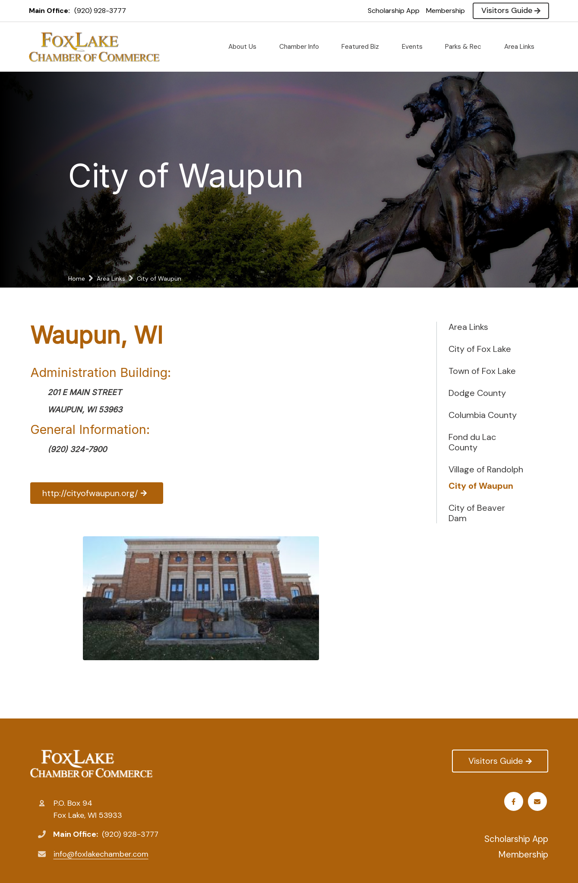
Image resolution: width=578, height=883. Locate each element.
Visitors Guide (510, 10)
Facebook (515, 801)
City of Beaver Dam (477, 513)
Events (416, 46)
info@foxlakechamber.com (101, 854)
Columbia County (483, 415)
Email (538, 801)
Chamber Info (302, 46)
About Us (245, 46)
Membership (445, 10)
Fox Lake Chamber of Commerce (91, 764)
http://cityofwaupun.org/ (99, 493)
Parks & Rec (466, 46)
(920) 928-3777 (100, 10)
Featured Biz (363, 46)
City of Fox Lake (480, 349)
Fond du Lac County (472, 442)
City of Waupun (481, 486)
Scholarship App (394, 10)
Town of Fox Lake (482, 371)
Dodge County (477, 393)
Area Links (522, 46)
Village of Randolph (486, 469)
